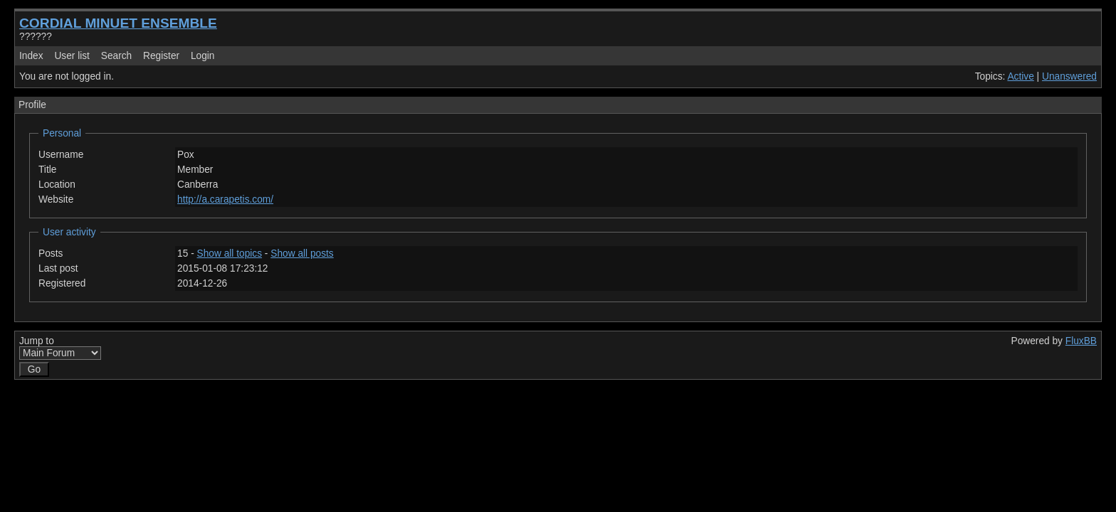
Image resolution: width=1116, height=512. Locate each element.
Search (116, 55)
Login (203, 55)
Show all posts (301, 253)
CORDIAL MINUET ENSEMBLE (118, 23)
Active (1020, 76)
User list (72, 55)
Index (31, 55)
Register (161, 55)
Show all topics (230, 253)
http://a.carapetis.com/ (225, 199)
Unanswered (1069, 76)
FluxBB (1081, 341)
